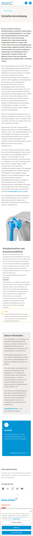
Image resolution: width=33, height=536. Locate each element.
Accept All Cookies (16, 532)
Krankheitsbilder (7, 11)
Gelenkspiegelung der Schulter (17, 191)
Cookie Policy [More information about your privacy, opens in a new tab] (16, 519)
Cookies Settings (16, 522)
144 (3, 508)
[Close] (31, 511)
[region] (16, 522)
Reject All (16, 527)
